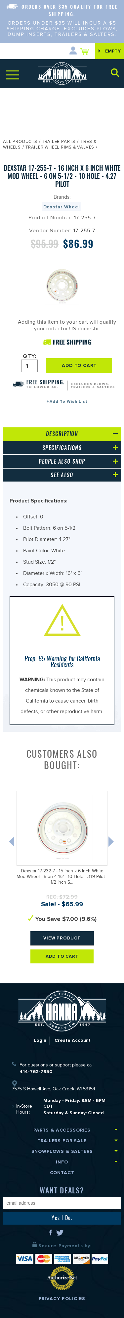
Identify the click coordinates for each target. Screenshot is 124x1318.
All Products (20, 142)
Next (111, 843)
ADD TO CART (79, 365)
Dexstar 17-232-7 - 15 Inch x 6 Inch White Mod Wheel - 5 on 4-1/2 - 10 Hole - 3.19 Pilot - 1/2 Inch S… (62, 877)
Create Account (73, 1040)
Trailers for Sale (61, 1141)
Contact (62, 1172)
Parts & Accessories (62, 1130)
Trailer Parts (58, 142)
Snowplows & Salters (62, 1151)
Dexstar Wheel (61, 207)
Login (40, 1040)
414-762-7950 (36, 1071)
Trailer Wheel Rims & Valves (59, 148)
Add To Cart (62, 956)
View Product (62, 937)
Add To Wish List (69, 401)
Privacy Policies (62, 1298)
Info (62, 1162)
